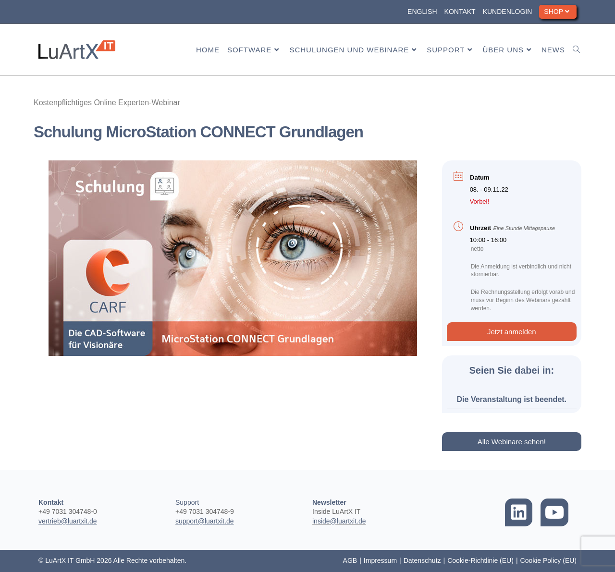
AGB (350, 560)
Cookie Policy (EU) (548, 560)
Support (187, 502)
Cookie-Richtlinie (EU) (480, 560)
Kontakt (460, 11)
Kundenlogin (507, 11)
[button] (512, 331)
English (422, 11)
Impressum (380, 560)
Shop (558, 11)
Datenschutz (422, 560)
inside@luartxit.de (339, 521)
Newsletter (329, 502)
